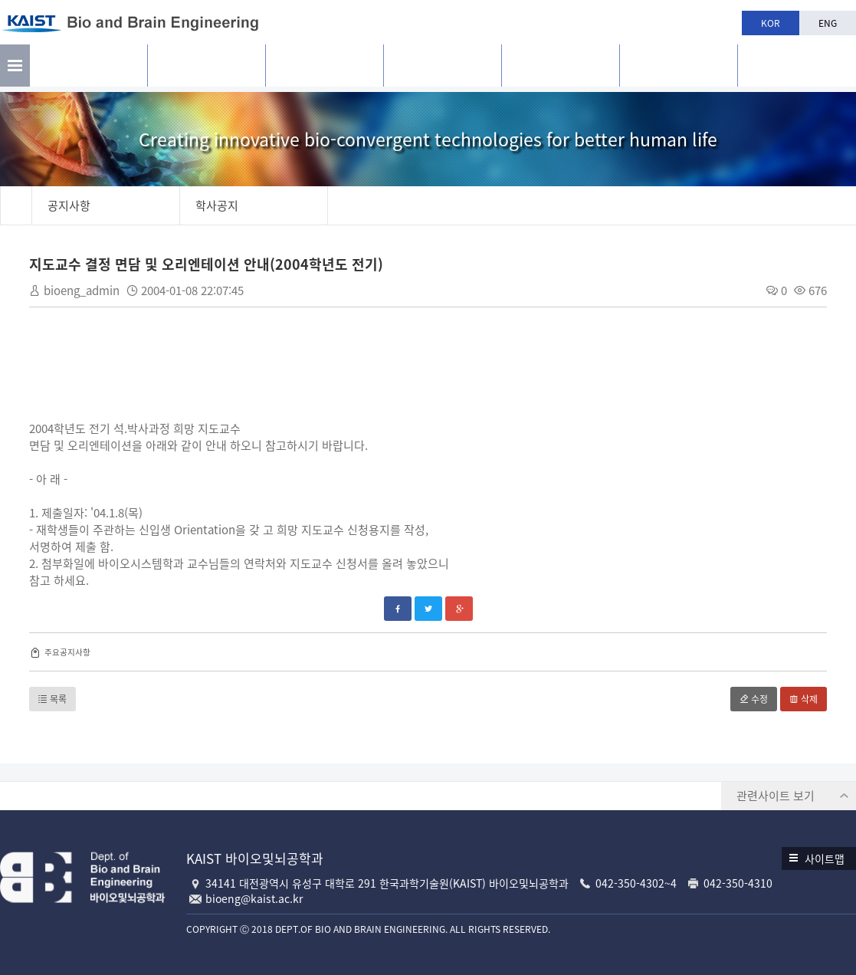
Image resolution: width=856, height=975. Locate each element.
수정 (752, 700)
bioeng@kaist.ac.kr (254, 898)
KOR (770, 23)
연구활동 (206, 69)
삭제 (802, 700)
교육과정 (442, 69)
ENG (827, 23)
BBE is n (797, 63)
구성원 (324, 69)
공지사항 (678, 69)
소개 (89, 69)
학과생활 (560, 69)
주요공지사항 (69, 652)
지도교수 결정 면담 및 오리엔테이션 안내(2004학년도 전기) (208, 264)
